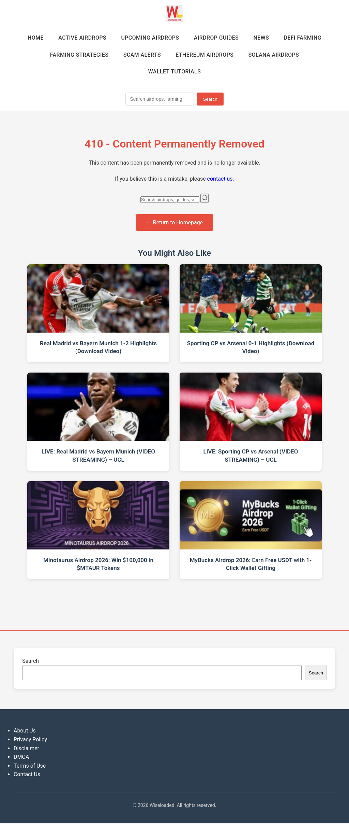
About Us (25, 731)
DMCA (21, 757)
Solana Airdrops (274, 55)
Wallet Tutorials (174, 72)
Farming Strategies (78, 55)
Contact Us (27, 775)
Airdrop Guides (217, 37)
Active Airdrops (81, 37)
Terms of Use (30, 766)
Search (210, 99)
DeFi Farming (304, 37)
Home (34, 37)
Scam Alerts (142, 55)
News (262, 37)
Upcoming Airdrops (149, 37)
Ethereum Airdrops (205, 55)
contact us (220, 179)
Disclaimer (26, 749)
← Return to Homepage (174, 223)
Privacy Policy (30, 740)
